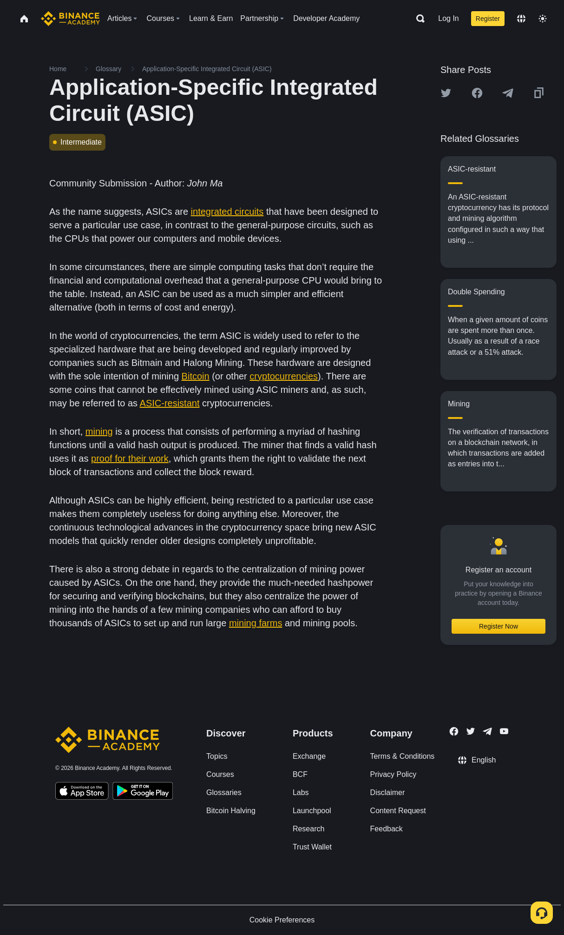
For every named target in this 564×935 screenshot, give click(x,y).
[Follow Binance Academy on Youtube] (504, 731)
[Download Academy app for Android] (142, 792)
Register (488, 18)
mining (99, 431)
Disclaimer (387, 792)
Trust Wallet (312, 847)
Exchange (309, 756)
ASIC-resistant (170, 403)
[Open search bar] (417, 18)
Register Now (498, 626)
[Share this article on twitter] (446, 93)
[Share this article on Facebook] (477, 93)
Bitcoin (196, 376)
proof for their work (130, 458)
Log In (448, 18)
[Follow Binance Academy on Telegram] (487, 731)
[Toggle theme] (542, 18)
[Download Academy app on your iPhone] (82, 792)
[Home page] (70, 18)
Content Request (398, 811)
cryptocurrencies (283, 376)
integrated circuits (227, 211)
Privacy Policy (393, 774)
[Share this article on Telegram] (507, 93)
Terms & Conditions (402, 756)
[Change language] (521, 18)
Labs (301, 792)
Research (308, 829)
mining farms (255, 623)
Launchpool (312, 811)
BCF (300, 774)
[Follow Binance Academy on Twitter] (470, 731)
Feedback (386, 829)
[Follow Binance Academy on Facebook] (454, 731)
